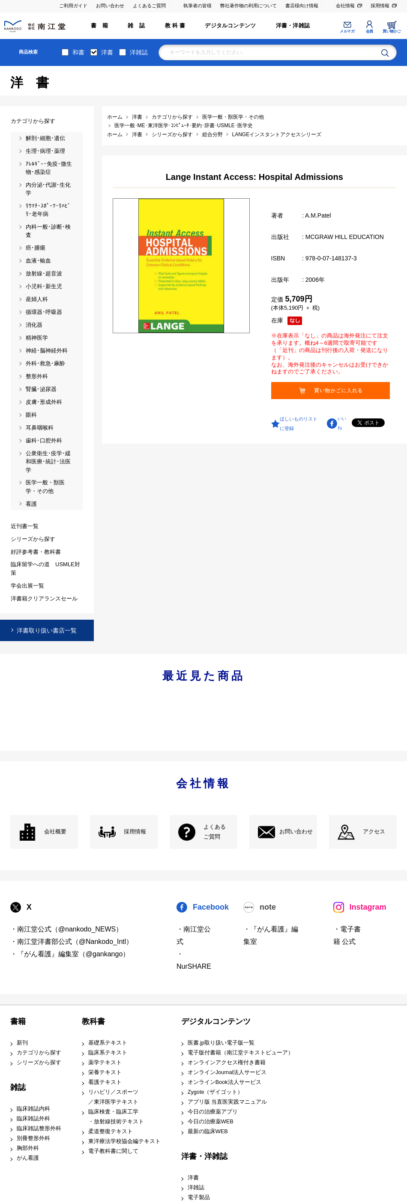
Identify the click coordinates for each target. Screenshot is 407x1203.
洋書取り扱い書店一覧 (47, 630)
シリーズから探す (39, 1063)
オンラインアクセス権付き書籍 (227, 1063)
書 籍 (99, 26)
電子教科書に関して (113, 1151)
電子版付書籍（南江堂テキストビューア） (240, 1053)
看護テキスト (105, 1082)
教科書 (93, 1021)
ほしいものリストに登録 (298, 423)
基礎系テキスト (107, 1043)
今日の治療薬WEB (210, 1122)
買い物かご (392, 31)
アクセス (374, 832)
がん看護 (28, 1158)
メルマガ (347, 31)
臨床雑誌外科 (33, 1119)
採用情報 (380, 5)
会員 (369, 31)
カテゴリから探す (39, 1053)
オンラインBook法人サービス (224, 1082)
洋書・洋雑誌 (293, 26)
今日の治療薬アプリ (213, 1112)
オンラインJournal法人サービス (227, 1072)
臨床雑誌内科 (33, 1109)
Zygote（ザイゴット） (215, 1092)
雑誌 (18, 1087)
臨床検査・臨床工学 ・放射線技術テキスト (116, 1117)
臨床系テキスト (107, 1053)
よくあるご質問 (149, 5)
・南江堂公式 (194, 935)
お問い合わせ (110, 5)
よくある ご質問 (215, 832)
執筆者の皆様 (197, 5)
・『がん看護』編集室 (270, 935)
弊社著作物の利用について (248, 5)
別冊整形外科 (33, 1138)
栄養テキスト (105, 1072)
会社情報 (345, 5)
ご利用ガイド (73, 5)
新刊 (22, 1043)
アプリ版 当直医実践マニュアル (227, 1102)
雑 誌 (136, 26)
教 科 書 (175, 26)
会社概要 (55, 832)
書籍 (18, 1021)
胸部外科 (28, 1148)
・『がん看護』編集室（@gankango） (70, 954)
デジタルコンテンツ (230, 26)
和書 (78, 52)
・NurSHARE (194, 960)
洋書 (107, 52)
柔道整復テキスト (110, 1131)
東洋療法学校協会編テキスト (124, 1141)
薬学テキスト (105, 1063)
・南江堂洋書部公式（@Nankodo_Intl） (71, 941)
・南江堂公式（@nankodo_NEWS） (66, 929)
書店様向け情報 (301, 5)
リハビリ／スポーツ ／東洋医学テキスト (113, 1097)
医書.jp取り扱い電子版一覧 (221, 1043)
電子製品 (199, 1197)
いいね (342, 423)
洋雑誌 (139, 52)
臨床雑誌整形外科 (39, 1128)
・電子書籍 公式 (347, 935)
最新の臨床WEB (208, 1131)
